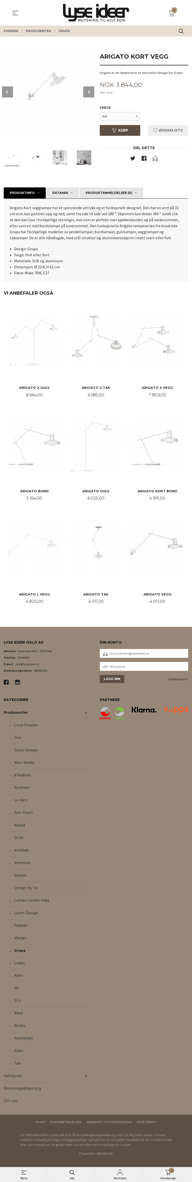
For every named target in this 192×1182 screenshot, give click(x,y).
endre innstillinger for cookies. (111, 1145)
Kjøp (120, 130)
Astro (18, 976)
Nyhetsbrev (146, 1123)
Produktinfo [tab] (22, 193)
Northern (22, 788)
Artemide (22, 863)
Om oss (10, 1101)
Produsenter (16, 713)
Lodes (19, 964)
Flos (17, 738)
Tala (17, 1064)
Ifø (16, 989)
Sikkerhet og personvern (109, 1123)
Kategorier (13, 1076)
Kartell (19, 826)
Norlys (19, 1026)
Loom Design (26, 913)
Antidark (21, 851)
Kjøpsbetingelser (66, 1123)
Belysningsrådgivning (22, 1089)
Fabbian (21, 926)
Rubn (19, 1051)
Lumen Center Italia (31, 901)
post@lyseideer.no (27, 665)
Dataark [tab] (60, 193)
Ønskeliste (168, 130)
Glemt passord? (178, 680)
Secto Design (26, 751)
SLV (17, 1001)
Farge (105, 107)
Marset (20, 938)
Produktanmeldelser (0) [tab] (109, 193)
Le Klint (20, 801)
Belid (18, 1014)
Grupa (20, 951)
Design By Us (26, 888)
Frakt (41, 1123)
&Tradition (22, 776)
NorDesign (23, 1039)
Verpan (20, 876)
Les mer (79, 1145)
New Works (24, 763)
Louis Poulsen (26, 726)
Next (88, 91)
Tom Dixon (23, 813)
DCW (19, 838)
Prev (7, 91)
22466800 (24, 658)
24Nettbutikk (104, 1154)
